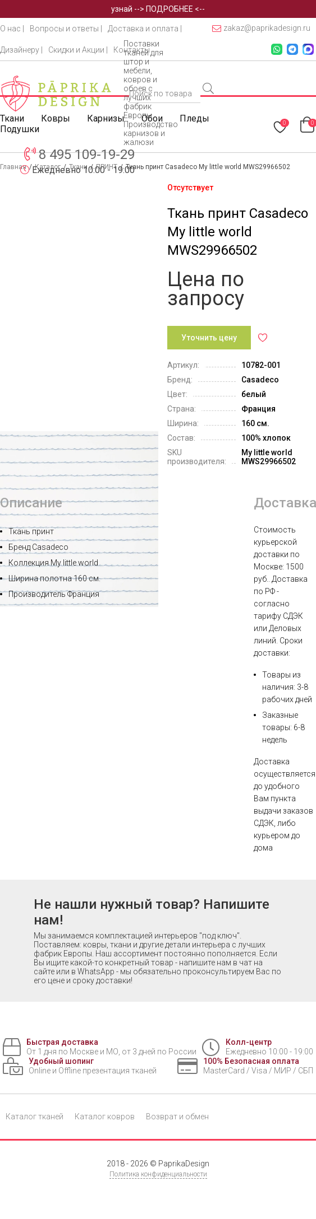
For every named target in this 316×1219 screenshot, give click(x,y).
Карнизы (106, 118)
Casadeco (260, 379)
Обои (152, 118)
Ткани (12, 118)
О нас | (12, 28)
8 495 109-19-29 (87, 154)
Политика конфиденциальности (158, 1174)
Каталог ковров (105, 1116)
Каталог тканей (34, 1116)
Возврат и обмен (177, 1116)
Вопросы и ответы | (66, 28)
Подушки (19, 129)
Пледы (194, 118)
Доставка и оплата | (145, 28)
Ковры (55, 118)
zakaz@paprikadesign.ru (261, 28)
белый (253, 394)
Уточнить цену (209, 337)
